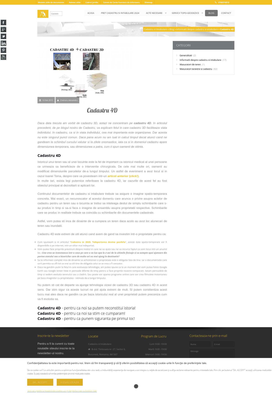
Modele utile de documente (51, 2)
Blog (171, 29)
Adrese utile (74, 2)
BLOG (211, 13)
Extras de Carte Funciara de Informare (121, 2)
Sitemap (148, 2)
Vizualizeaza (69, 382)
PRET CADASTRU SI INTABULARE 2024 (120, 13)
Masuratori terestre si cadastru (198, 68)
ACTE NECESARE (154, 13)
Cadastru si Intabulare (155, 29)
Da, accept (40, 382)
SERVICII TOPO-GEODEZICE (185, 13)
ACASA (90, 13)
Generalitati (188, 55)
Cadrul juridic (92, 2)
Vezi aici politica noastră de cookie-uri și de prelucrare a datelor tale (62, 391)
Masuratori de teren (192, 64)
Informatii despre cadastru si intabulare (197, 29)
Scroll (136, 386)
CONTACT (226, 13)
